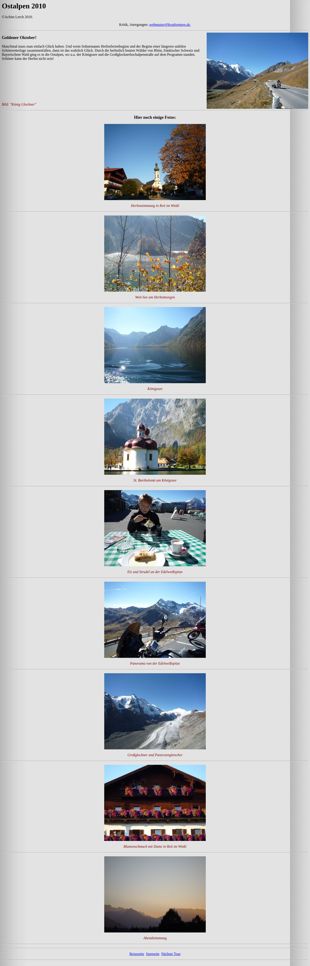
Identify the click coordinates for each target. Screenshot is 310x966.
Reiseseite (136, 958)
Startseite (153, 958)
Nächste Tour (171, 958)
